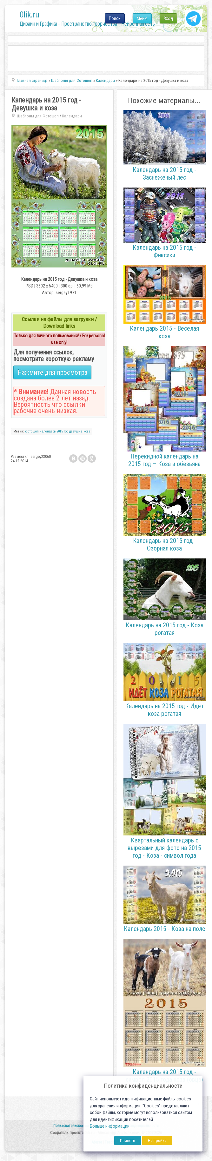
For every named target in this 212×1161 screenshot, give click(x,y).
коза (86, 431)
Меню (142, 18)
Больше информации (109, 1126)
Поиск (115, 18)
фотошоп (32, 431)
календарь (48, 431)
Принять (127, 1140)
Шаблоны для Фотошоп (38, 116)
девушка (76, 431)
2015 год (62, 431)
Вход (168, 18)
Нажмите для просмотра (52, 372)
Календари (72, 116)
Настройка (157, 1140)
